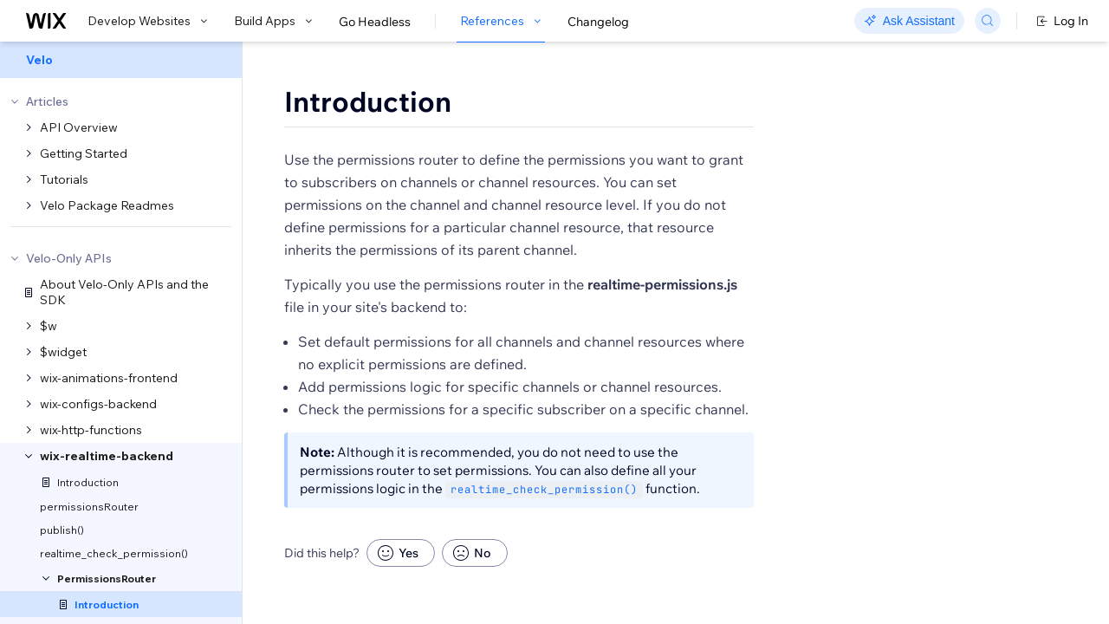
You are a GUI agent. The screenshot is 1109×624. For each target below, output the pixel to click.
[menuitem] (121, 60)
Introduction (367, 101)
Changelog (598, 21)
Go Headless (375, 21)
